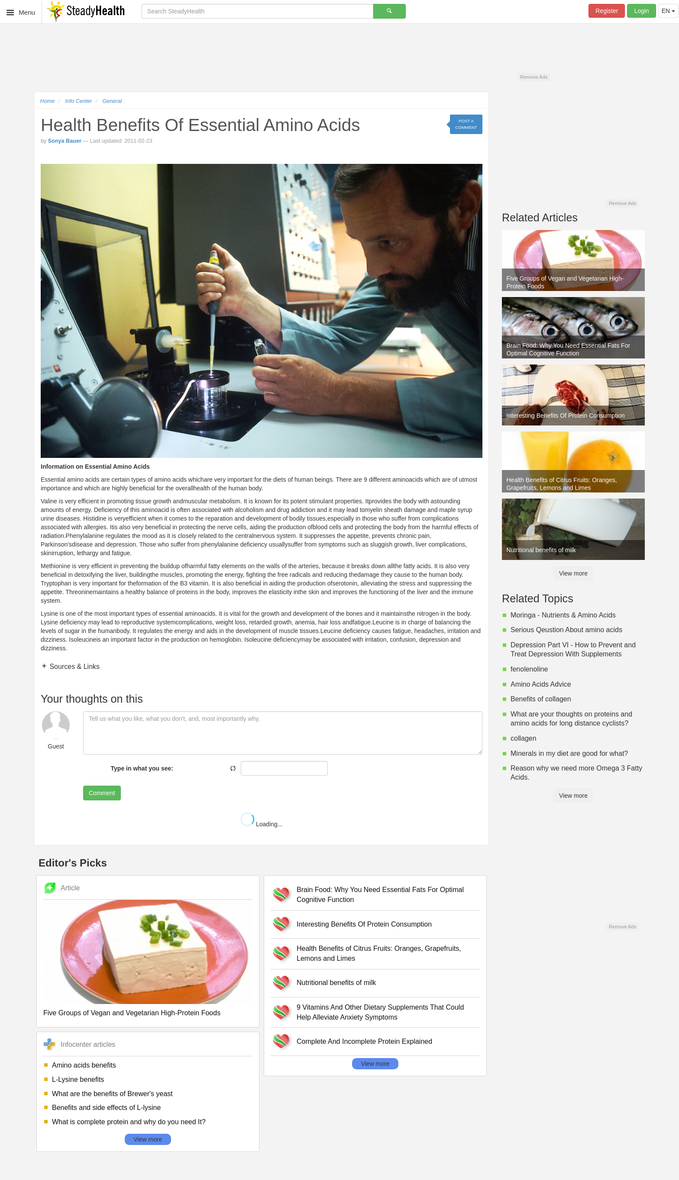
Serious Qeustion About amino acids (566, 629)
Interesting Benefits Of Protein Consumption (364, 924)
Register (606, 10)
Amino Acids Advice (541, 684)
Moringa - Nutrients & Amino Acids (563, 615)
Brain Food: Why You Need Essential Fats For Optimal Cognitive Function (380, 894)
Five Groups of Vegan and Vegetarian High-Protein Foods (131, 1013)
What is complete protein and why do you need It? (129, 1122)
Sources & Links (74, 666)
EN (668, 10)
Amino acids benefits (84, 1065)
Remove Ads (533, 77)
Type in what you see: (142, 768)
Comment (102, 793)
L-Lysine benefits (78, 1079)
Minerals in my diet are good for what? (569, 753)
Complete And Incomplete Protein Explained (364, 1041)
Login (641, 10)
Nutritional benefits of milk (336, 982)
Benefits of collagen (541, 699)
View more (148, 1139)
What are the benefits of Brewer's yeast (112, 1093)
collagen (524, 738)
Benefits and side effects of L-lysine (106, 1107)
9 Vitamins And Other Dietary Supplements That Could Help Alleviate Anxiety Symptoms (380, 1012)
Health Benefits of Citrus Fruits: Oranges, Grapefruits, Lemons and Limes (379, 953)
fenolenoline (529, 669)
